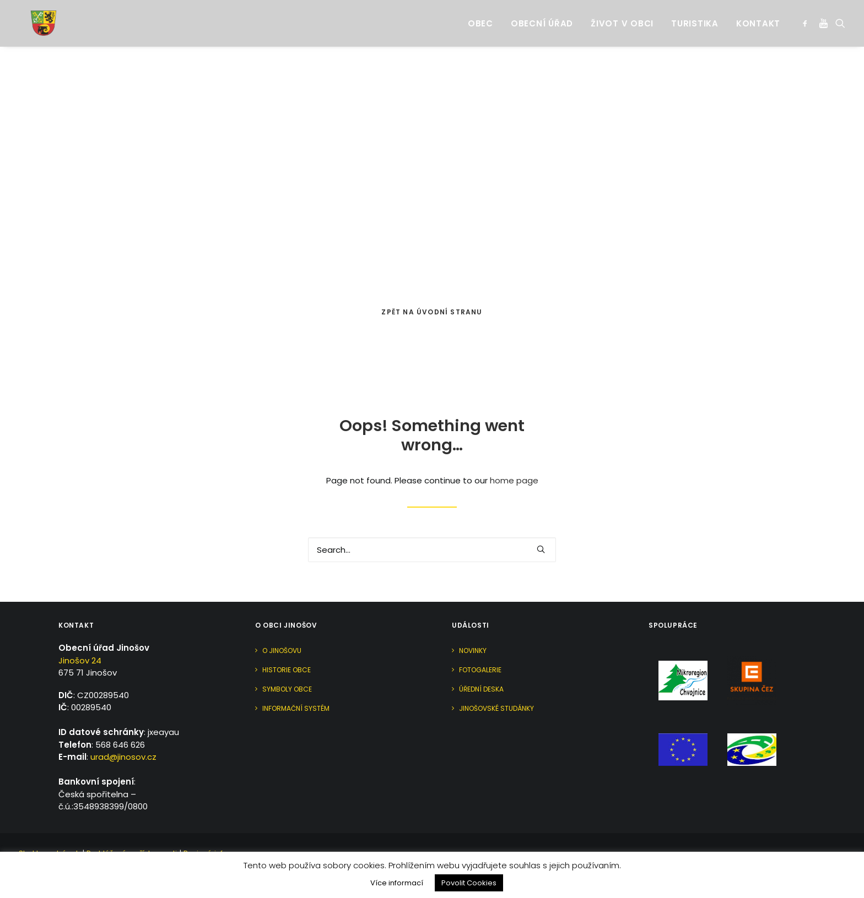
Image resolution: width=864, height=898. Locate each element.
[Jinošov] (32, 16)
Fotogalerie (480, 669)
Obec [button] (480, 17)
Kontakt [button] (758, 17)
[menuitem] (480, 16)
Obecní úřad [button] (542, 17)
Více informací (396, 883)
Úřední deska (481, 689)
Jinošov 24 (79, 660)
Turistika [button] (695, 17)
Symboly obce (287, 689)
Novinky (473, 650)
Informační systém (296, 708)
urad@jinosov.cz (123, 757)
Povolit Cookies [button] (468, 883)
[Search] (432, 549)
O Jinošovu (281, 650)
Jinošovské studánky (496, 708)
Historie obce (286, 669)
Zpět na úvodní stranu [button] (431, 312)
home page (514, 480)
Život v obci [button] (622, 17)
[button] (807, 16)
